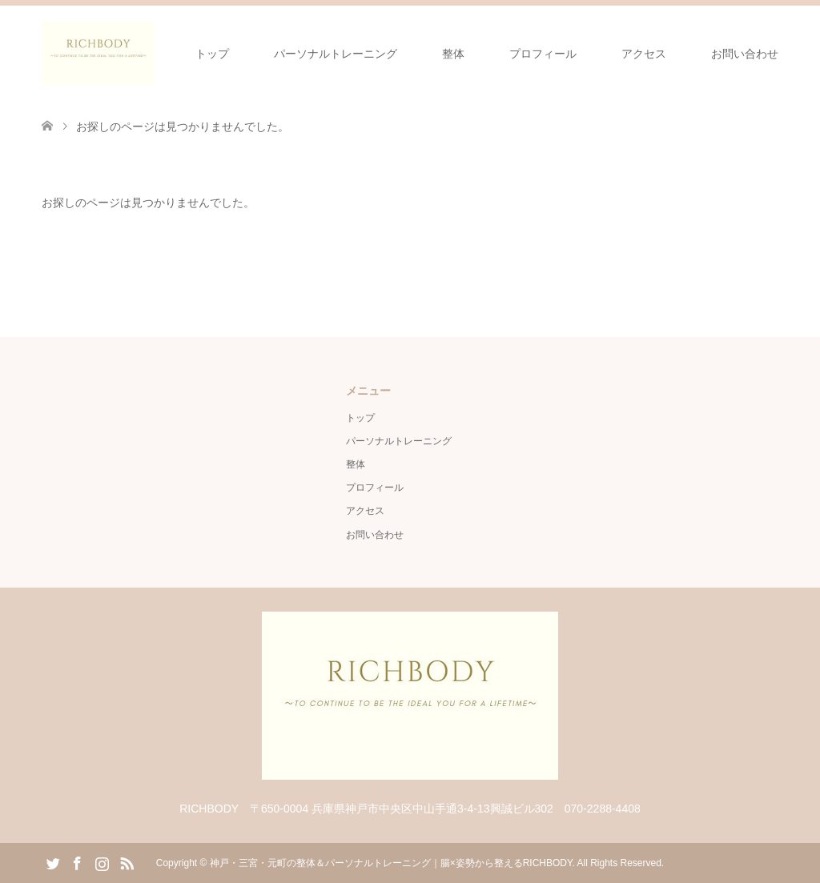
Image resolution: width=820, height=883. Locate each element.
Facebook (76, 862)
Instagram (101, 862)
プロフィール (543, 53)
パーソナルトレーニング (335, 53)
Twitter (52, 862)
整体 (453, 53)
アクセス (643, 53)
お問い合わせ (744, 53)
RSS (126, 862)
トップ (212, 53)
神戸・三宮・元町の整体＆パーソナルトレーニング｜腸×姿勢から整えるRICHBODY (391, 863)
